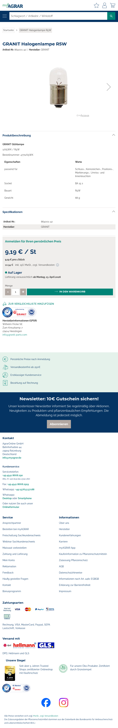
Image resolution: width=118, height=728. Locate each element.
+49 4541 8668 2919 (18, 484)
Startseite (8, 30)
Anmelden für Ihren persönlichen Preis (33, 241)
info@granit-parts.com (15, 334)
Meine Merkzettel (96, 5)
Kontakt (7, 585)
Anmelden (104, 5)
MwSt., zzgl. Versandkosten (45, 716)
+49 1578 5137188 (24, 489)
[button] (108, 87)
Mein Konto (9, 560)
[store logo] (11, 5)
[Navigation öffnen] (5, 16)
